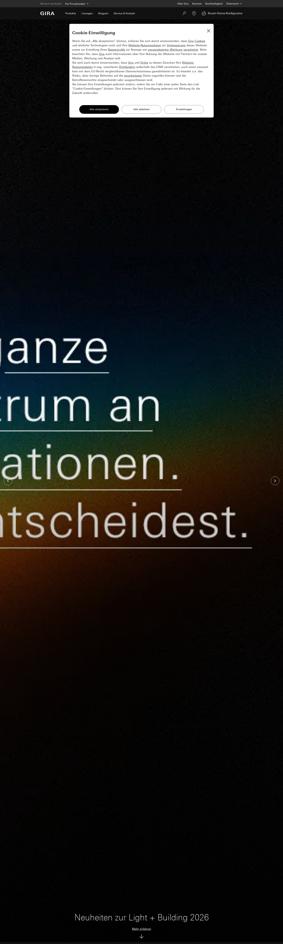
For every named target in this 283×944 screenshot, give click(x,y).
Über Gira (183, 3)
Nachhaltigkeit (214, 3)
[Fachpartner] (194, 13)
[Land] (234, 3)
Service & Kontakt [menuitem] (124, 13)
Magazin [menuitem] (103, 13)
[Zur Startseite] (47, 13)
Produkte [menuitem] (70, 13)
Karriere (197, 3)
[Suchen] (184, 13)
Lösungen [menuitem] (87, 13)
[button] (8, 481)
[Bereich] (76, 3)
